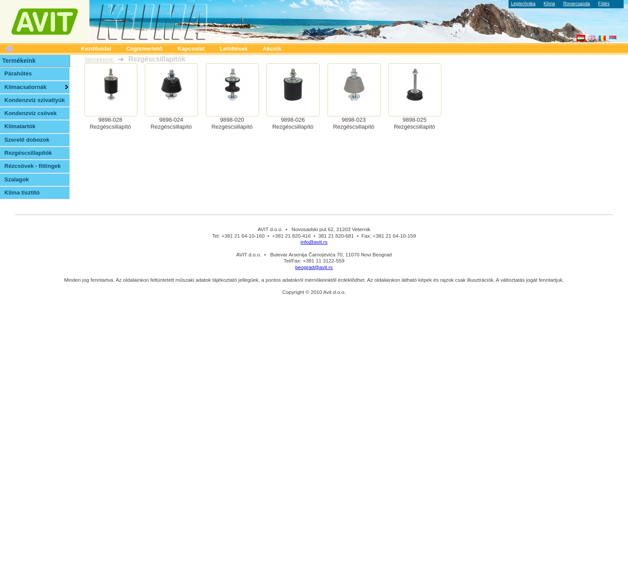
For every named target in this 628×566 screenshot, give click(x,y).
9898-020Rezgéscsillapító (232, 123)
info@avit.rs (314, 242)
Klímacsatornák (25, 87)
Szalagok (16, 179)
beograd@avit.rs (314, 267)
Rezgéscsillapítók (28, 153)
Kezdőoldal (96, 48)
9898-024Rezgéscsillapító (171, 123)
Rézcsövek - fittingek (32, 166)
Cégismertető (144, 48)
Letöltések (234, 48)
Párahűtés (18, 73)
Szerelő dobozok (26, 139)
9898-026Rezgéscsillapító (293, 123)
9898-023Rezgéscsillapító (354, 123)
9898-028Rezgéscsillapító (110, 123)
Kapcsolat (191, 48)
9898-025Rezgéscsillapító (414, 123)
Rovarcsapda (576, 3)
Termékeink (99, 59)
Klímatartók (20, 126)
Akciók (272, 48)
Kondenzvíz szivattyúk (34, 100)
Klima (549, 3)
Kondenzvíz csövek (30, 113)
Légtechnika (523, 3)
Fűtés (604, 3)
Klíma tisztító (22, 192)
